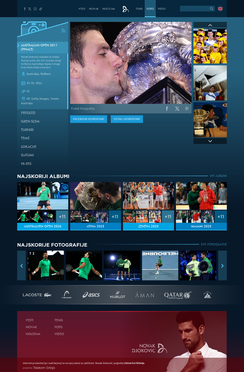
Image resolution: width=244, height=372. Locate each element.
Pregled (28, 113)
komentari (88, 119)
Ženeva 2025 (148, 226)
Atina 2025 (95, 226)
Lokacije (28, 147)
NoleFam (108, 9)
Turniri (27, 130)
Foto (150, 9)
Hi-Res (26, 164)
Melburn (45, 74)
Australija (32, 74)
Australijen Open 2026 (42, 226)
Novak (94, 9)
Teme (25, 138)
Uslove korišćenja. (134, 363)
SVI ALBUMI (218, 176)
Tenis (139, 9)
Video (162, 9)
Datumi (27, 155)
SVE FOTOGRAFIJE (214, 244)
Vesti (82, 9)
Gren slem (30, 121)
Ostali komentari (127, 119)
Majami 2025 (201, 226)
